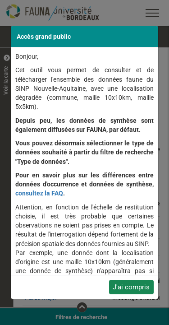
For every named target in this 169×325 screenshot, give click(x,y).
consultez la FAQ (39, 193)
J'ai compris (131, 287)
